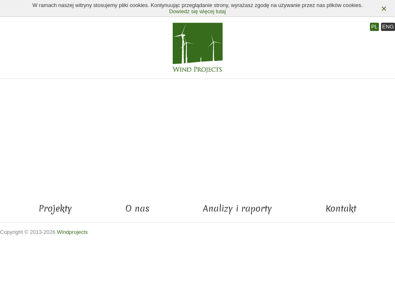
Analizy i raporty (237, 208)
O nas (137, 208)
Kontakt (340, 208)
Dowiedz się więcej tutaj (197, 11)
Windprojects (72, 232)
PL (374, 27)
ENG (388, 27)
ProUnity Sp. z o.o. (378, 232)
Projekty (55, 208)
